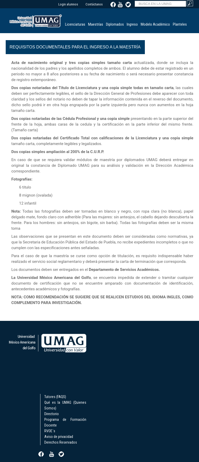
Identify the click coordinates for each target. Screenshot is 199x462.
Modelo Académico (155, 24)
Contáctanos (94, 4)
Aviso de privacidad (58, 437)
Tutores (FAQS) (55, 397)
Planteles (180, 24)
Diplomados (115, 24)
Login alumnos (68, 4)
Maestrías (95, 24)
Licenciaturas (75, 24)
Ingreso (132, 24)
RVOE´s (49, 431)
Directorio (51, 414)
